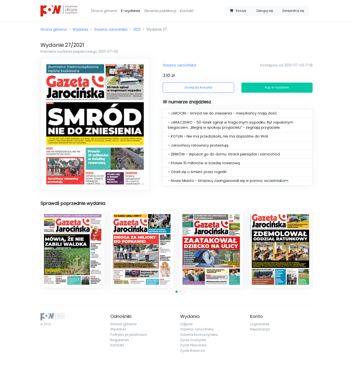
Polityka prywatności (128, 334)
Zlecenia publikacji (160, 10)
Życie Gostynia (193, 340)
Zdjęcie (186, 324)
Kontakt (187, 10)
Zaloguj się (264, 11)
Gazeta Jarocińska (110, 29)
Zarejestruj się (293, 11)
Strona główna (104, 10)
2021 (136, 29)
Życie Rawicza (192, 350)
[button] (176, 292)
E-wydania (130, 10)
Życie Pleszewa (193, 345)
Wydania (80, 29)
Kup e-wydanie (277, 87)
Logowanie (259, 324)
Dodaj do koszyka (198, 87)
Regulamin (119, 340)
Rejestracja (260, 329)
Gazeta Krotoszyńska (199, 334)
